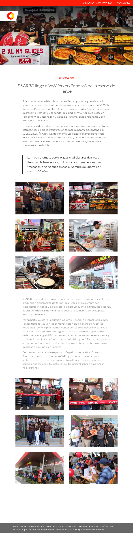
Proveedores (49, 526)
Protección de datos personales (73, 526)
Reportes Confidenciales (102, 526)
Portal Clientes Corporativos (26, 526)
